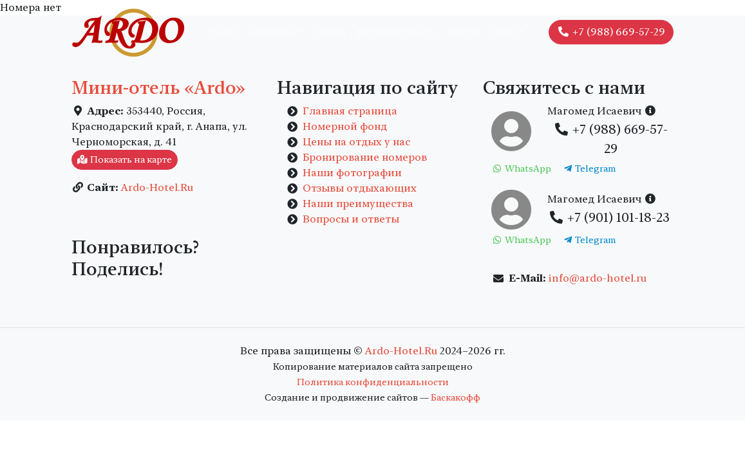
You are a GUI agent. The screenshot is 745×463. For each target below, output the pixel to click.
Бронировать (397, 32)
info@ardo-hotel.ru (597, 278)
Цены (330, 32)
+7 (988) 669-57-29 (611, 32)
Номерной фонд (345, 126)
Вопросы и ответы (351, 219)
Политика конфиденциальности (373, 382)
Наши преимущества (358, 203)
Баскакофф (455, 397)
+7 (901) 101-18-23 (609, 217)
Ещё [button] (503, 32)
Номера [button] (273, 32)
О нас (223, 32)
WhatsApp (521, 168)
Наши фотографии (352, 173)
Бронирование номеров (365, 157)
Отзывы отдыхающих (360, 188)
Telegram (589, 168)
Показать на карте (125, 159)
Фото (463, 32)
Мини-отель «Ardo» (158, 87)
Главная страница (350, 111)
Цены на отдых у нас (356, 142)
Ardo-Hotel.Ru (157, 187)
